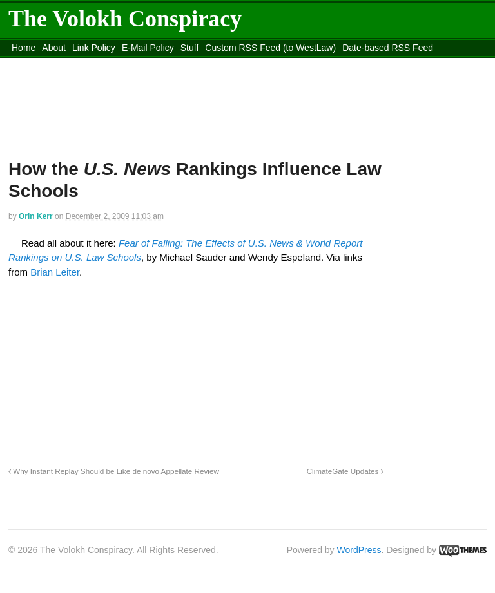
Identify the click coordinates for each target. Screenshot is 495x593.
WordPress (359, 550)
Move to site (330, 64)
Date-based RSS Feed (387, 47)
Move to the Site (216, 64)
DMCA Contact (42, 64)
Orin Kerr (36, 216)
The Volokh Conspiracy (125, 19)
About (54, 47)
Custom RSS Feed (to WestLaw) (270, 47)
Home (23, 47)
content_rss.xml (109, 64)
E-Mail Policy (148, 47)
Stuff (189, 47)
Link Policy (93, 47)
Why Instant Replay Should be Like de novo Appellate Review (113, 471)
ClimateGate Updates (345, 471)
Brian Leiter (54, 272)
